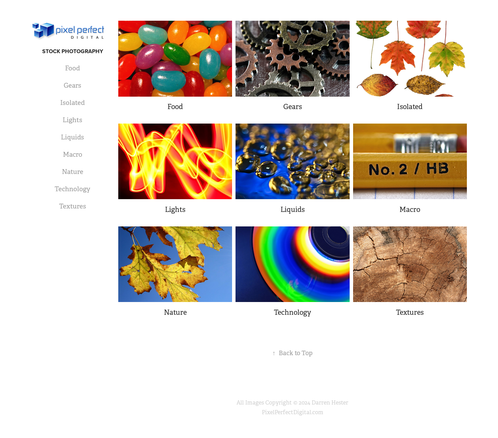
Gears (72, 85)
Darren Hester (330, 402)
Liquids (72, 137)
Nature (72, 172)
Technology (72, 189)
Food (72, 68)
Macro (72, 154)
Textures (72, 206)
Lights (72, 120)
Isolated (72, 103)
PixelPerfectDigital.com (292, 412)
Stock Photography (72, 51)
